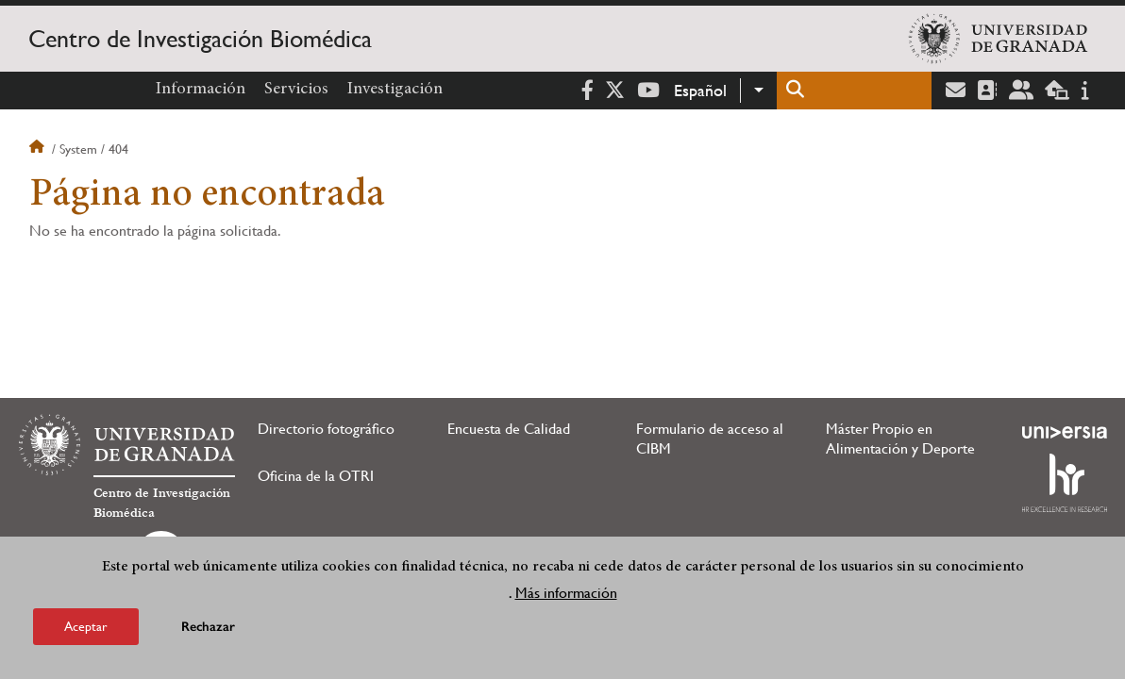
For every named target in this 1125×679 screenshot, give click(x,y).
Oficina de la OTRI (316, 476)
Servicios (296, 89)
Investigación (395, 89)
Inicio (38, 149)
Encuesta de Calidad (508, 429)
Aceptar (86, 626)
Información (200, 89)
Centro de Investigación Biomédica (200, 38)
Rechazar (208, 627)
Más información (566, 593)
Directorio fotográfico (326, 429)
